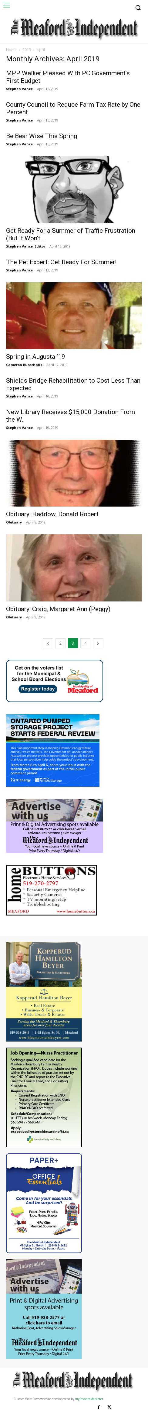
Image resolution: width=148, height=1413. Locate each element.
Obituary (14, 522)
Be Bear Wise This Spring (41, 136)
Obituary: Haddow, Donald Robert (52, 514)
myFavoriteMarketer (89, 1399)
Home (11, 49)
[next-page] (98, 643)
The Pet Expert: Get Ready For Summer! (61, 262)
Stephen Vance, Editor (25, 246)
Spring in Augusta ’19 (35, 356)
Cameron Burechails (24, 364)
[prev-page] (48, 643)
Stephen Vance (19, 88)
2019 (26, 49)
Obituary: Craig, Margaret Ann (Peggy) (58, 609)
